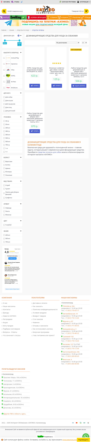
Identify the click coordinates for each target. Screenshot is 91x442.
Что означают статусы (11, 335)
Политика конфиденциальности (44, 309)
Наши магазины (8, 306)
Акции (5, 322)
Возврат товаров (38, 316)
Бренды (5, 313)
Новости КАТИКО (9, 316)
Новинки (35, 322)
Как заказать (37, 306)
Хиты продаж (7, 326)
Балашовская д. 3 (69, 329)
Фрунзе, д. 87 (68, 321)
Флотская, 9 (67, 359)
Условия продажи (38, 313)
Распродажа (7, 319)
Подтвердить (83, 440)
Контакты (6, 309)
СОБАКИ (11, 30)
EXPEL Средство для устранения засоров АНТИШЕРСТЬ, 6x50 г (35, 69)
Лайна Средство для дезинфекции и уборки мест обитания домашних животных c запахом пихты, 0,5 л (35, 117)
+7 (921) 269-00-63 (72, 356)
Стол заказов (37, 319)
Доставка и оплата (39, 303)
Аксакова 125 (68, 344)
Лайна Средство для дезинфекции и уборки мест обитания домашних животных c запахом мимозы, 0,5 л (79, 72)
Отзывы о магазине (39, 326)
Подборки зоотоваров (11, 329)
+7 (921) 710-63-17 (72, 310)
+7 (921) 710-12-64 (72, 348)
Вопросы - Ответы (9, 332)
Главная (3, 30)
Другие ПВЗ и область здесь (15, 414)
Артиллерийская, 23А (71, 352)
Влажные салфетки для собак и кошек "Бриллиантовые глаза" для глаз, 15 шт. (56, 71)
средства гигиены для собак (49, 152)
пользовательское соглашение (75, 440)
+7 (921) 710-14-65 (72, 341)
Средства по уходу (23, 30)
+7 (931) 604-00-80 (72, 364)
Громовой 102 (68, 337)
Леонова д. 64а (68, 306)
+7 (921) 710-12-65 (72, 318)
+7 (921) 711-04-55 (72, 326)
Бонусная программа (40, 332)
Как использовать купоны (42, 329)
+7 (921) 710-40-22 (72, 333)
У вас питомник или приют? (43, 335)
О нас (4, 303)
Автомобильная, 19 (70, 314)
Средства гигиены (38, 30)
